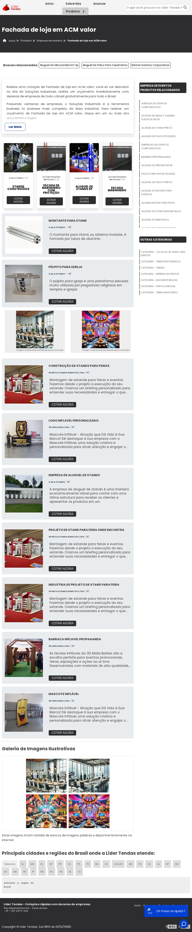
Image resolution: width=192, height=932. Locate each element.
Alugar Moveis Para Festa (158, 203)
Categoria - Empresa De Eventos (160, 273)
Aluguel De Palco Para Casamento (105, 65)
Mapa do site (180, 905)
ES (42, 863)
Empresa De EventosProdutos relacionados (160, 88)
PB (24, 871)
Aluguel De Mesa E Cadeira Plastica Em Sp (158, 117)
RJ (23, 863)
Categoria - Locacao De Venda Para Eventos (163, 253)
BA (97, 863)
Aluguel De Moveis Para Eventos (156, 192)
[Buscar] (185, 8)
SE (70, 871)
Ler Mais (15, 127)
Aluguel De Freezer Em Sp (157, 165)
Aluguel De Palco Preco (156, 182)
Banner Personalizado (156, 157)
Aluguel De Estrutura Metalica (161, 211)
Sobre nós (149, 905)
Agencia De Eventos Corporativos (154, 105)
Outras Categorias (156, 240)
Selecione (9, 863)
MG (32, 863)
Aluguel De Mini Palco (155, 219)
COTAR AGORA (18, 200)
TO (79, 871)
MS (15, 871)
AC (150, 863)
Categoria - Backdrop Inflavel (159, 280)
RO (51, 871)
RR (60, 871)
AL (159, 863)
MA (177, 863)
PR (60, 863)
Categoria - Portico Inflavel (158, 286)
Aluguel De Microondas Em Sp (59, 65)
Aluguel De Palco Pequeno (158, 136)
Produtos (76, 11)
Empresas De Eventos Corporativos (155, 146)
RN (42, 871)
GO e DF (118, 863)
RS (79, 863)
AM (131, 863)
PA (140, 863)
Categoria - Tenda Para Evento (159, 292)
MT (5, 871)
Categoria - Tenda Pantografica (161, 261)
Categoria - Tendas (152, 267)
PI (33, 871)
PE (88, 863)
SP (51, 863)
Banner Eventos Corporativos (151, 65)
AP (168, 863)
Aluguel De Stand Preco (156, 128)
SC (69, 863)
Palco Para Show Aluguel (158, 174)
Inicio (137, 905)
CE (106, 863)
